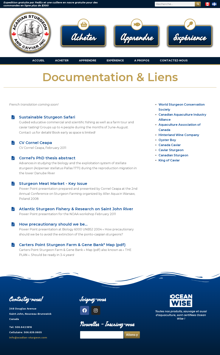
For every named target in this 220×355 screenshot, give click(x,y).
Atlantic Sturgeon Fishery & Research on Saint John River (76, 209)
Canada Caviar (170, 145)
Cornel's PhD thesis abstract (47, 158)
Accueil (38, 60)
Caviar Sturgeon (171, 150)
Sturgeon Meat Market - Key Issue (53, 183)
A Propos (141, 60)
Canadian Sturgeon (173, 155)
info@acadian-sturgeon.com (28, 337)
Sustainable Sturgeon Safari (47, 117)
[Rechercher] (198, 4)
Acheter (62, 60)
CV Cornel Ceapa (35, 142)
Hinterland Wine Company (179, 135)
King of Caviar (169, 160)
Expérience (115, 60)
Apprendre (87, 60)
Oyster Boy (167, 140)
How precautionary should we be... (53, 224)
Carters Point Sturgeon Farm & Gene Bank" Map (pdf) (72, 245)
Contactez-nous (174, 60)
